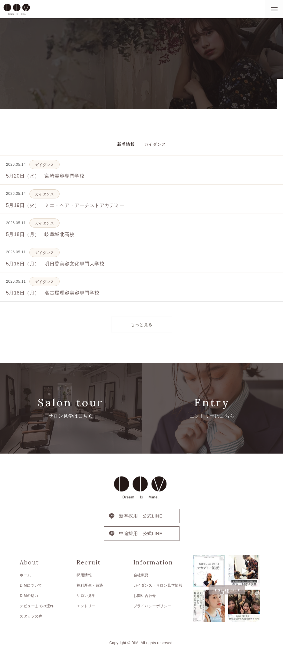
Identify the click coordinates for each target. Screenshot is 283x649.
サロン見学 (86, 596)
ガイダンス (155, 144)
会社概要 (141, 575)
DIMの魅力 (29, 596)
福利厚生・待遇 (90, 585)
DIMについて (31, 585)
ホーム (25, 575)
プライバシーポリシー (152, 606)
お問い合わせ (144, 596)
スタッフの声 (31, 616)
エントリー (86, 606)
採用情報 (84, 575)
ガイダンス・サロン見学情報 (158, 585)
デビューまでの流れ (37, 606)
